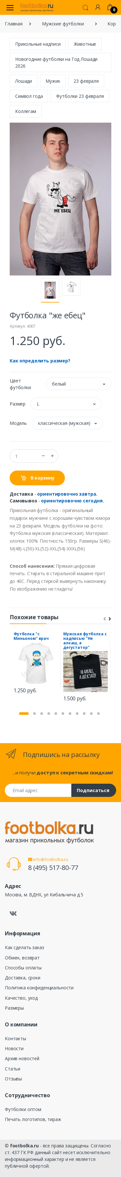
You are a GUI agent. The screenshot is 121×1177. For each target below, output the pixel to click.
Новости (14, 1048)
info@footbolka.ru (48, 859)
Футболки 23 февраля (80, 96)
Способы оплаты (23, 968)
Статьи (12, 1069)
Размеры (14, 1008)
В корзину (37, 478)
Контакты (15, 1038)
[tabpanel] (36, 663)
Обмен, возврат (22, 958)
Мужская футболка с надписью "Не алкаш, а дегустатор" (84, 640)
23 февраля (86, 81)
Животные (85, 44)
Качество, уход (21, 998)
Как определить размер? (40, 361)
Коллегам (25, 111)
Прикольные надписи (37, 44)
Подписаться (93, 790)
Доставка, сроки (22, 978)
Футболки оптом (23, 1109)
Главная (14, 24)
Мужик (52, 81)
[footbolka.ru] (36, 7)
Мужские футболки (63, 24)
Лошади (23, 81)
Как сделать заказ (24, 947)
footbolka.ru (24, 1146)
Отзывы (13, 1079)
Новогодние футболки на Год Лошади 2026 (56, 62)
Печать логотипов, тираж (33, 1119)
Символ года (29, 96)
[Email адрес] (38, 790)
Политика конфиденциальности (39, 988)
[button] (85, 7)
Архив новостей (22, 1058)
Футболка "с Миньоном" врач (31, 636)
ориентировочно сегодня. (72, 501)
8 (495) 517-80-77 (53, 867)
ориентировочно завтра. (67, 494)
